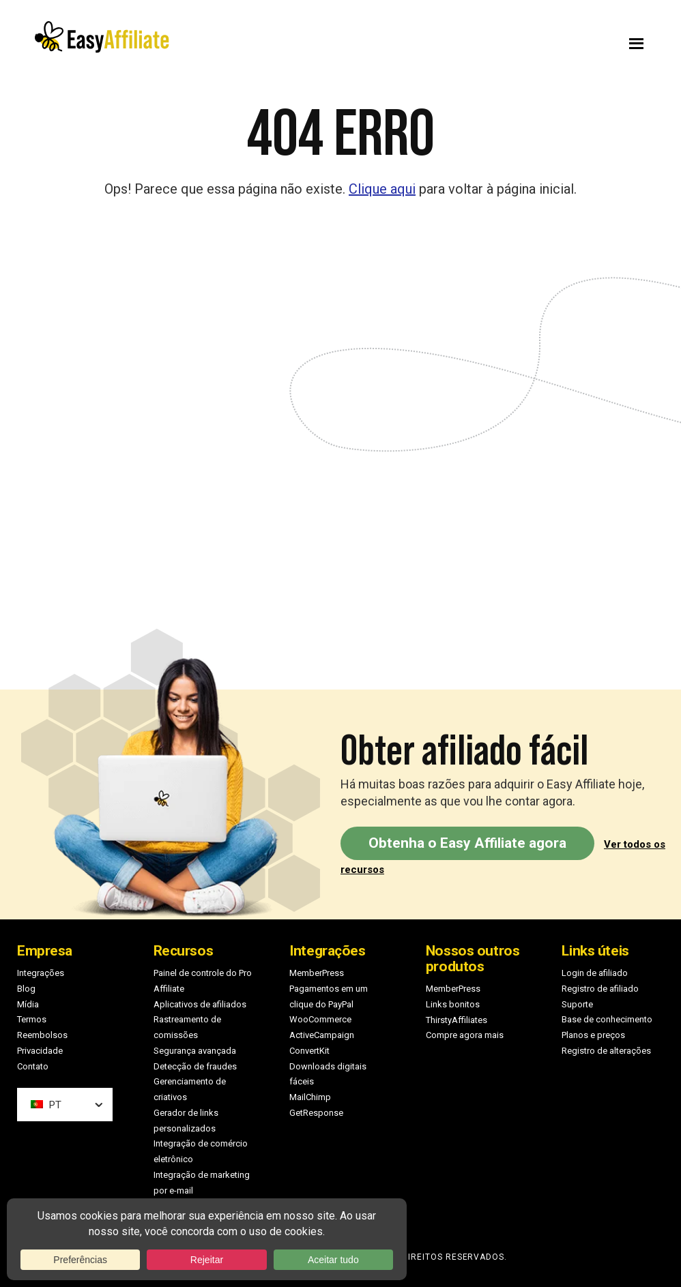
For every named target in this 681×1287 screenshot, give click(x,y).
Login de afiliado (595, 973)
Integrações (40, 973)
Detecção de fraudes (195, 1066)
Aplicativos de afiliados (200, 1004)
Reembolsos (42, 1035)
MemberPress (316, 973)
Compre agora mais (465, 1035)
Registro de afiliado (600, 988)
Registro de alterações (606, 1051)
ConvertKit (309, 1051)
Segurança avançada (195, 1051)
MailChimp (310, 1097)
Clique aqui (382, 189)
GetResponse (316, 1113)
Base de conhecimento (607, 1019)
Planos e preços (593, 1035)
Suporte (577, 1004)
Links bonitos (453, 1004)
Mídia (28, 1004)
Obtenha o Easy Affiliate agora (467, 843)
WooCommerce (320, 1019)
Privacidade (40, 1051)
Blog (26, 988)
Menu (508, 40)
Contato (32, 1066)
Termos (31, 1019)
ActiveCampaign (321, 1035)
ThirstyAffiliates (456, 1020)
